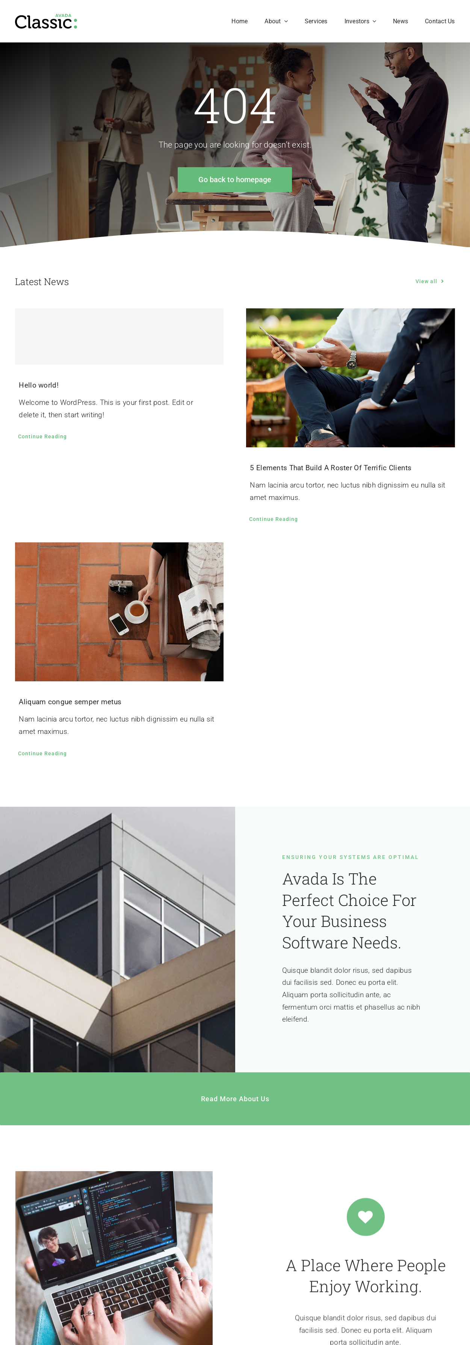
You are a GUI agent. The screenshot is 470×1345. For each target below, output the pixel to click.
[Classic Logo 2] (46, 17)
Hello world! (38, 385)
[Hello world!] (119, 336)
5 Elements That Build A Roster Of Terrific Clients (330, 467)
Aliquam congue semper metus (70, 701)
